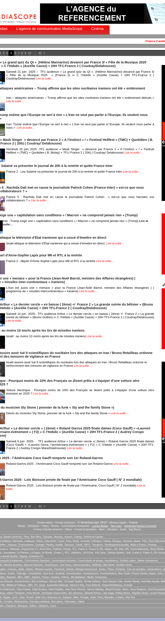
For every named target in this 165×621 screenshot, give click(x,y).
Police (111, 569)
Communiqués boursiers (63, 560)
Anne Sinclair (33, 593)
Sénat (42, 585)
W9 (126, 549)
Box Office (36, 537)
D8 (115, 549)
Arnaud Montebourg (112, 585)
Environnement (25, 545)
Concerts (85, 541)
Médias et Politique (16, 585)
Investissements (108, 573)
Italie (75, 597)
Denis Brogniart (138, 589)
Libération (76, 552)
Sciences (69, 545)
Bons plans (57, 601)
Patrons (65, 577)
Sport (101, 529)
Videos (68, 529)
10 (29, 53)
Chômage (21, 573)
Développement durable (117, 545)
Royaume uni (54, 597)
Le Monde (47, 552)
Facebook (59, 569)
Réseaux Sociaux (43, 569)
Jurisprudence (154, 569)
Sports (137, 541)
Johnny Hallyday (95, 589)
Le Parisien (23, 552)
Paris (68, 541)
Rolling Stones (122, 593)
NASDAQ (96, 565)
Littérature (96, 541)
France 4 (147, 552)
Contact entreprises (65, 522)
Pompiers (120, 569)
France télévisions (139, 549)
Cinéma (97, 29)
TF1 (74, 549)
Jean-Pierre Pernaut (75, 589)
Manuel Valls (55, 581)
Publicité (133, 522)
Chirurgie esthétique (39, 601)
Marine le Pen (77, 585)
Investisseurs (111, 560)
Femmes (152, 545)
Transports (97, 545)
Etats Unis (40, 597)
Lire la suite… (45, 78)
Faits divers (50, 541)
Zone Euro (48, 573)
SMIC (27, 577)
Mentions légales (117, 522)
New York (130, 597)
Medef (90, 577)
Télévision (14, 549)
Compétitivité (34, 573)
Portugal (84, 597)
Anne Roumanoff (156, 589)
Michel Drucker (112, 589)
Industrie (55, 577)
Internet (70, 569)
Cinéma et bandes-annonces (47, 529)
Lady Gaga (107, 593)
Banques (11, 577)
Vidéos (45, 526)
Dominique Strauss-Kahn (54, 593)
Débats (29, 569)
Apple (21, 569)
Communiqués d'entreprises (75, 526)
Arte (121, 549)
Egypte (6, 597)
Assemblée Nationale (57, 585)
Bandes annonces (13, 537)
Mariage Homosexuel (86, 569)
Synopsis (47, 537)
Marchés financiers (33, 565)
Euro (160, 573)
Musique (58, 537)
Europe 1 (58, 552)
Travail (78, 545)
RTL (67, 552)
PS (35, 585)
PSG (144, 541)
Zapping (23, 556)
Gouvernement (22, 581)
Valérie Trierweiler (16, 593)
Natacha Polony (93, 593)
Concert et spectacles (85, 529)
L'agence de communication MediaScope (49, 29)
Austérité (59, 573)
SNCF (87, 545)
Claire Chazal (23, 589)
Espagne (67, 597)
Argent (152, 573)
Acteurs (68, 537)
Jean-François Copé (112, 581)
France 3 (93, 549)
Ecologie (39, 545)
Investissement (90, 573)
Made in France (138, 545)
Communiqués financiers (37, 560)
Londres (120, 597)
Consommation (73, 573)
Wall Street (108, 565)
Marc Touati (124, 573)
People (66, 549)
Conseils (8, 601)
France (45, 577)
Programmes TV (29, 549)
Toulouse (11, 545)
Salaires (36, 577)
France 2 (82, 549)
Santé (123, 529)
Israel (93, 597)
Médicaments (20, 601)
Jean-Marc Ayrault (150, 581)
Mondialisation (78, 577)
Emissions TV (36, 556)
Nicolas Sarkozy (92, 581)
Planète (50, 545)
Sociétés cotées (128, 560)
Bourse (55, 526)
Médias (21, 526)
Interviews (112, 529)
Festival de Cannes (93, 537)
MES (20, 577)
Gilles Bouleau (39, 589)
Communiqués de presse (90, 560)
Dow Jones (65, 565)
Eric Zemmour (76, 593)
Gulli (128, 552)
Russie (29, 597)
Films (26, 537)
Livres (61, 541)
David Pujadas (56, 589)
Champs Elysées (115, 552)
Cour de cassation (136, 569)
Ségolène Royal (140, 593)
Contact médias (44, 522)
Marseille (109, 597)
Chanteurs (10, 606)
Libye (22, 597)
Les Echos (88, 552)
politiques (29, 541)
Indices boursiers (81, 565)
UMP (29, 585)
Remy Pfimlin (157, 549)
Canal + (109, 549)
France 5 (136, 552)
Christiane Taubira (73, 581)
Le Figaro (35, 552)
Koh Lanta (100, 552)
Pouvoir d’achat (139, 573)
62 (40, 53)
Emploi (11, 573)
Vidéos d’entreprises (147, 560)
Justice (102, 569)
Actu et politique (39, 581)
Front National (93, 585)
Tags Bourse (135, 529)
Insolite (59, 545)
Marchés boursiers (13, 565)
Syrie (14, 597)
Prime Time (45, 549)
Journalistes (9, 552)
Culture (107, 541)
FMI (3, 585)
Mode (76, 541)
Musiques (23, 606)
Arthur (125, 589)
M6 (101, 549)
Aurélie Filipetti (131, 581)
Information (70, 601)
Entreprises (33, 526)
